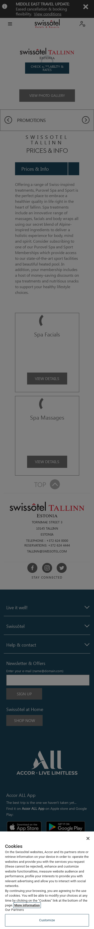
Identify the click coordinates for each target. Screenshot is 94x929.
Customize (47, 920)
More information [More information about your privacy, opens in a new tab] (27, 905)
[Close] (87, 838)
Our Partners (14, 910)
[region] (47, 880)
